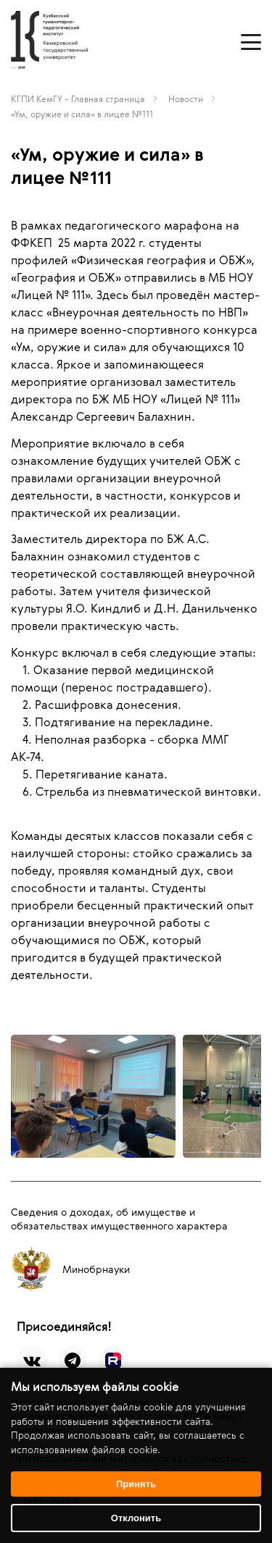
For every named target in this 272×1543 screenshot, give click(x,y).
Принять (136, 1484)
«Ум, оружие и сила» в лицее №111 (82, 113)
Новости (185, 98)
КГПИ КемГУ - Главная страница (78, 98)
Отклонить (136, 1518)
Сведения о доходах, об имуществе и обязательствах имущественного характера (119, 1218)
